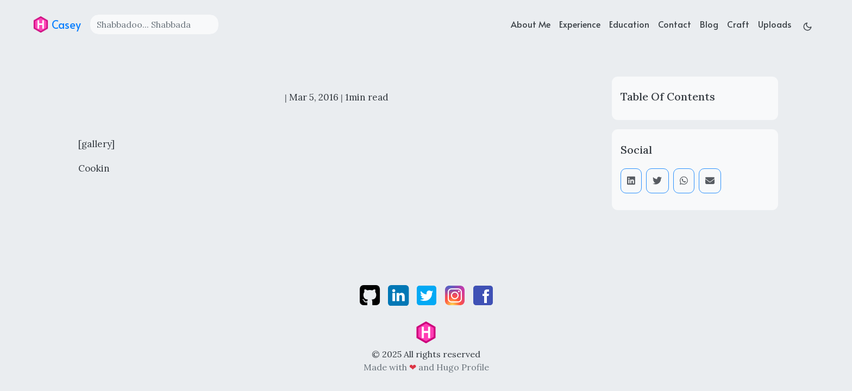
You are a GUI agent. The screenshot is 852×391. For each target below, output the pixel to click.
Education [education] (629, 24)
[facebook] (483, 294)
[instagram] (456, 294)
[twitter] (428, 294)
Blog (709, 24)
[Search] (154, 24)
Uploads (774, 24)
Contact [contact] (674, 24)
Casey (57, 24)
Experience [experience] (579, 24)
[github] (371, 294)
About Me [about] (530, 24)
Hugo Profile (462, 367)
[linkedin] (399, 294)
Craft (738, 24)
